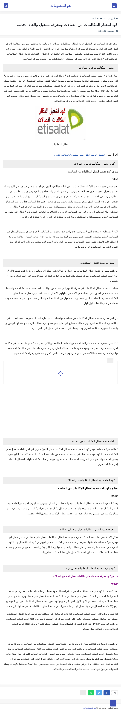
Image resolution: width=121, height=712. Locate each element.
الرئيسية (112, 18)
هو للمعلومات (60, 6)
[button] (107, 692)
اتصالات (97, 18)
